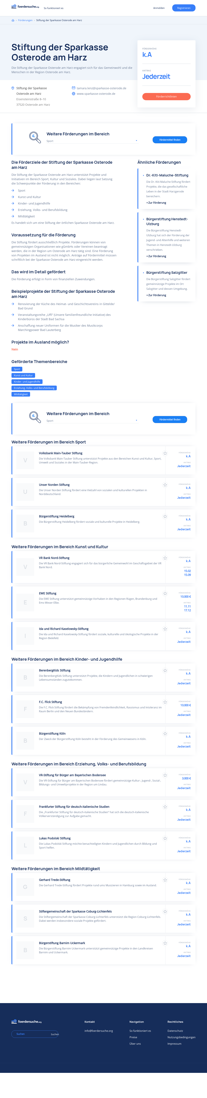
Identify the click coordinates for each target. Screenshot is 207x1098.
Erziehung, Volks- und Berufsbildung (34, 387)
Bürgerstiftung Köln (52, 733)
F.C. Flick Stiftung (50, 702)
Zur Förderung (157, 202)
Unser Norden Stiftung (54, 485)
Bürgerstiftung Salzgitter (166, 272)
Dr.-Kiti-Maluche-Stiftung (167, 175)
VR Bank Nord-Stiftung (54, 558)
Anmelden (159, 8)
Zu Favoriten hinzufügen (165, 453)
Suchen (53, 1034)
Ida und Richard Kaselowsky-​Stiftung (63, 629)
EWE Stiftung (47, 593)
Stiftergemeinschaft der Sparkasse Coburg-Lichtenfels (75, 911)
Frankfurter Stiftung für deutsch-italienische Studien (74, 807)
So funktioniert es (53, 8)
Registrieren (184, 8)
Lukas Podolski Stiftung (55, 838)
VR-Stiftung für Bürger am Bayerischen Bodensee (72, 775)
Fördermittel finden (169, 139)
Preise (133, 1037)
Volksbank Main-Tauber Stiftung (60, 453)
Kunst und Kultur (23, 375)
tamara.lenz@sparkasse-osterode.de (101, 88)
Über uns (135, 1043)
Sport (17, 369)
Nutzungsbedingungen (182, 1037)
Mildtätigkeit (21, 394)
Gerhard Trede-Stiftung (54, 880)
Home (12, 20)
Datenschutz (175, 1031)
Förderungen (25, 20)
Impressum (174, 1043)
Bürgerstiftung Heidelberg (56, 516)
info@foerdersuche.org (99, 1031)
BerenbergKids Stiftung (54, 670)
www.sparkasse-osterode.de (96, 94)
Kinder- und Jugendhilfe (27, 381)
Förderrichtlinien (166, 96)
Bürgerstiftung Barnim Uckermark (62, 943)
